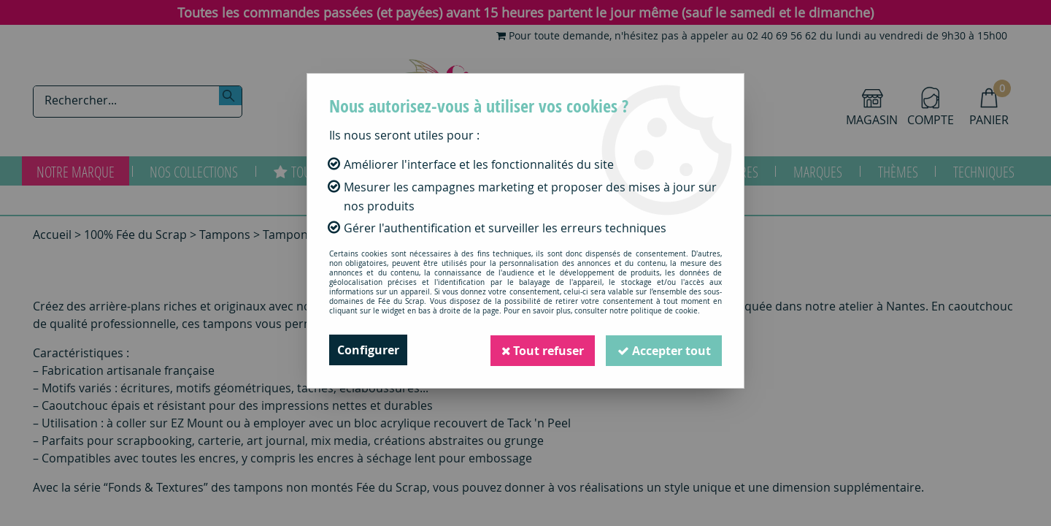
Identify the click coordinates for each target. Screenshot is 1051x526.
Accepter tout (663, 350)
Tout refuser (540, 350)
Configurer (368, 350)
